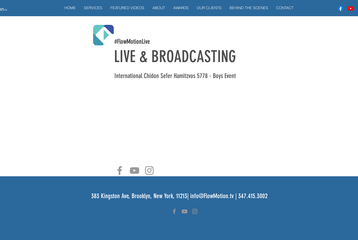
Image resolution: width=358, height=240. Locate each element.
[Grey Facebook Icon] (119, 170)
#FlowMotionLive (132, 41)
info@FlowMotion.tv (212, 196)
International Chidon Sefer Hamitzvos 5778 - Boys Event (175, 76)
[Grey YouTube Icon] (134, 170)
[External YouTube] (179, 121)
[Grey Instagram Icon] (149, 170)
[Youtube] (350, 8)
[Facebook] (340, 8)
